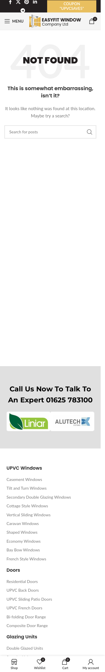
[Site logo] (55, 20)
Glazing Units (22, 636)
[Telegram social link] (23, 10)
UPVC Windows (24, 468)
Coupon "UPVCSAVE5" (72, 6)
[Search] (50, 132)
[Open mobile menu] (13, 21)
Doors (13, 570)
